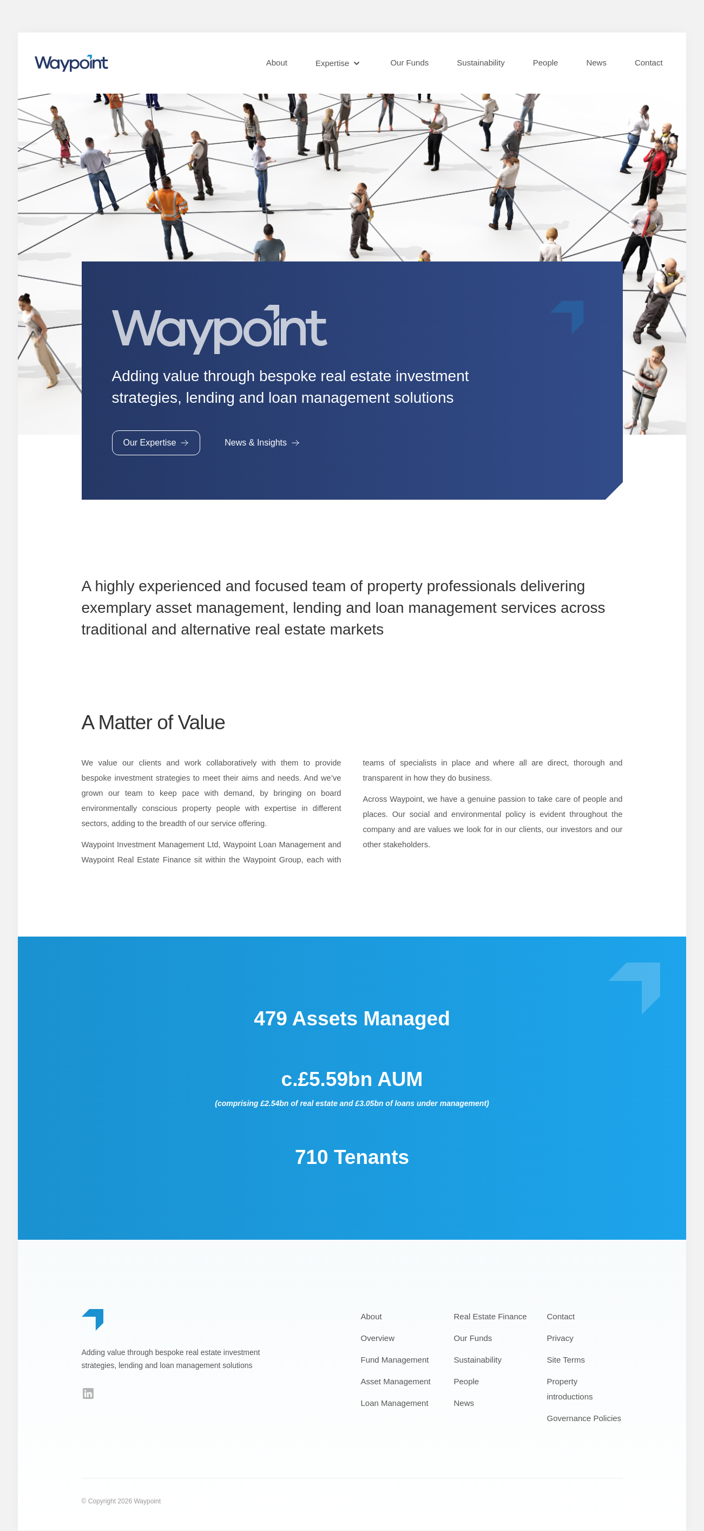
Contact (649, 62)
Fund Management (395, 1360)
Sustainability (480, 62)
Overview (378, 1338)
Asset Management (396, 1381)
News (596, 62)
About (276, 62)
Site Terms (566, 1360)
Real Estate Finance (490, 1316)
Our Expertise (156, 443)
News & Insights (262, 443)
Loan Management (395, 1403)
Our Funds (409, 62)
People (545, 62)
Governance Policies (584, 1418)
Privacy (560, 1338)
